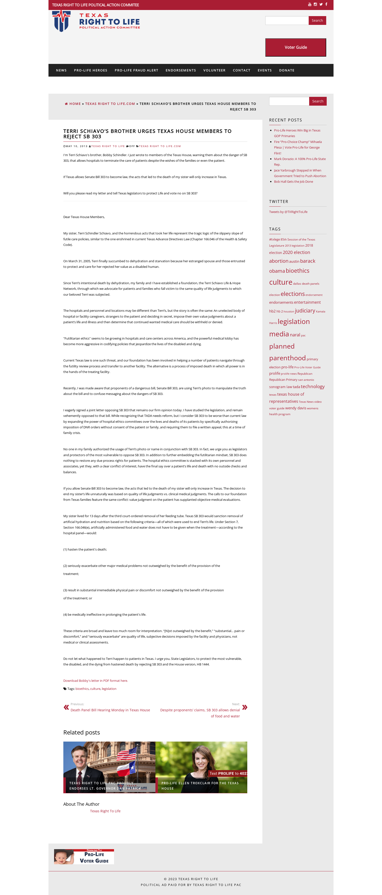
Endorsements (181, 70)
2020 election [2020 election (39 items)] (296, 252)
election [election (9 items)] (274, 295)
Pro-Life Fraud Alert (136, 70)
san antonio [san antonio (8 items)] (306, 380)
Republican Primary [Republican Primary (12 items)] (283, 379)
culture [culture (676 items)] (280, 282)
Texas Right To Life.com (160, 146)
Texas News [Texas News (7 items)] (306, 401)
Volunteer (214, 70)
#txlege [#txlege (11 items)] (274, 239)
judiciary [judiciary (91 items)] (305, 310)
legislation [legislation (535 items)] (294, 321)
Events (265, 70)
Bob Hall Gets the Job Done (293, 181)
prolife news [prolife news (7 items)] (289, 373)
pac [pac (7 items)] (303, 335)
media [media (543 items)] (279, 333)
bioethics (82, 688)
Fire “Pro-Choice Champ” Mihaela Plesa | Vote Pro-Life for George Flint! (298, 147)
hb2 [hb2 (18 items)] (272, 311)
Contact (241, 70)
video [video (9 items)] (318, 402)
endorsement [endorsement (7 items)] (314, 295)
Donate (287, 70)
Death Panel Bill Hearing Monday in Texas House (111, 707)
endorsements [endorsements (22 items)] (281, 302)
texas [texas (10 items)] (273, 394)
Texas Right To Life (108, 146)
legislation (109, 688)
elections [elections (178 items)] (293, 294)
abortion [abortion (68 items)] (278, 261)
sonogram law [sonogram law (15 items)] (280, 386)
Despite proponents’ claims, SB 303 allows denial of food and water (199, 710)
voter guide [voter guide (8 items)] (277, 408)
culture (95, 688)
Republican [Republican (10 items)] (304, 374)
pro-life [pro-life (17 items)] (287, 366)
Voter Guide (296, 47)
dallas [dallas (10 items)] (297, 284)
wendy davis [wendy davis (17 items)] (295, 407)
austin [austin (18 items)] (294, 261)
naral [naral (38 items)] (295, 335)
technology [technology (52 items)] (313, 386)
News (61, 70)
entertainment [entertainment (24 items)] (307, 302)
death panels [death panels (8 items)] (310, 283)
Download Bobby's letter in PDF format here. (95, 680)
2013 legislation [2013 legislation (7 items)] (295, 245)
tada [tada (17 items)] (296, 386)
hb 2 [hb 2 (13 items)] (280, 311)
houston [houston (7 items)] (289, 311)
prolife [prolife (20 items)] (274, 373)
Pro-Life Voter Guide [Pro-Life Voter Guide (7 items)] (307, 367)
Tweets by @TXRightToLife (288, 212)
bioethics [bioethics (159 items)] (297, 270)
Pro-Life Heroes (90, 70)
